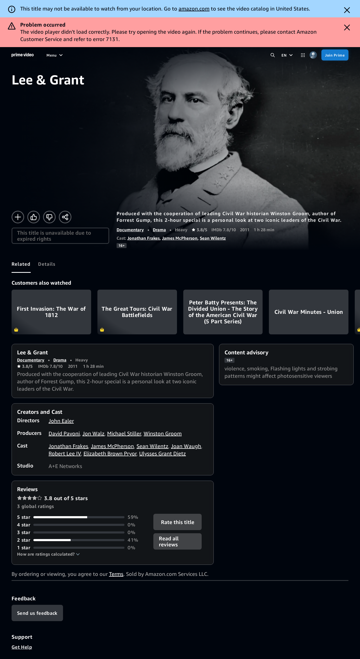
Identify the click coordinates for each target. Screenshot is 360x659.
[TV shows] (90, 55)
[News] (130, 55)
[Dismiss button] (347, 10)
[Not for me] (49, 217)
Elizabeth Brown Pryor (110, 453)
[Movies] (67, 55)
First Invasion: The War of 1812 (51, 312)
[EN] (288, 55)
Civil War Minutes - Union (308, 312)
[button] (48, 554)
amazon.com (194, 9)
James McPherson (179, 238)
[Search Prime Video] (273, 55)
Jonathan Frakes (143, 238)
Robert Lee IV (65, 453)
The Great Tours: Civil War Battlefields (137, 312)
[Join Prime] (334, 55)
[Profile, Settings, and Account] (313, 55)
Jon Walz (93, 433)
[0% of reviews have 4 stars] (82, 524)
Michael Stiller (124, 433)
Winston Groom (163, 433)
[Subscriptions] (180, 55)
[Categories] (303, 55)
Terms (116, 574)
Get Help (22, 647)
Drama (159, 229)
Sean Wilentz (213, 238)
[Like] (33, 217)
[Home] (23, 55)
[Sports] (112, 55)
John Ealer (61, 421)
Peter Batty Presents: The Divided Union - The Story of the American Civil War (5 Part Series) (223, 312)
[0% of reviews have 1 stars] (82, 547)
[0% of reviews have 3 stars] (82, 532)
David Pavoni (64, 433)
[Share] (65, 217)
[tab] (21, 264)
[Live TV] (149, 55)
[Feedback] (37, 613)
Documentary (130, 229)
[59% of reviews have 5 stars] (82, 517)
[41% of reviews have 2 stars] (82, 540)
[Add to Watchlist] (18, 217)
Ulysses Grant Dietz (162, 453)
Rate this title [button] (177, 522)
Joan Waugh (186, 446)
